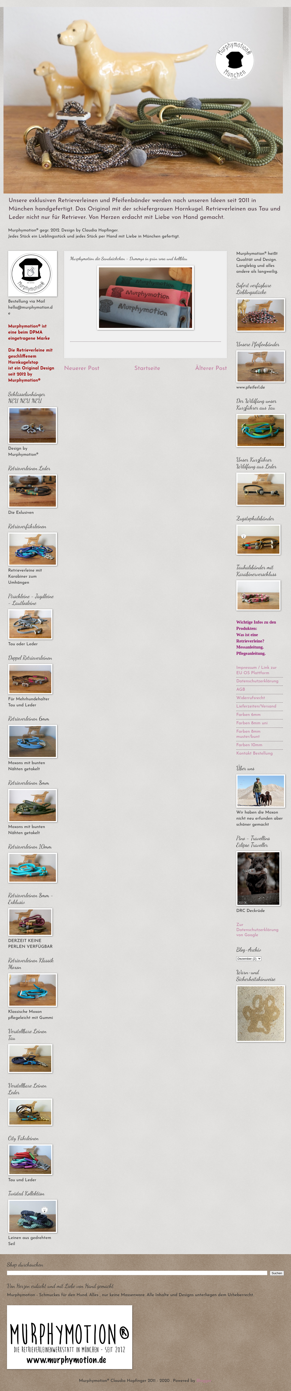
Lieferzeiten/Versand (256, 706)
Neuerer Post (81, 368)
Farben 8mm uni (252, 723)
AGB (240, 689)
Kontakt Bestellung (254, 753)
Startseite (147, 368)
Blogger (203, 1381)
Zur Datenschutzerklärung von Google (257, 930)
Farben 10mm (249, 745)
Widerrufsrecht (250, 698)
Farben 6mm (248, 715)
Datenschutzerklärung (257, 681)
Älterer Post (211, 368)
